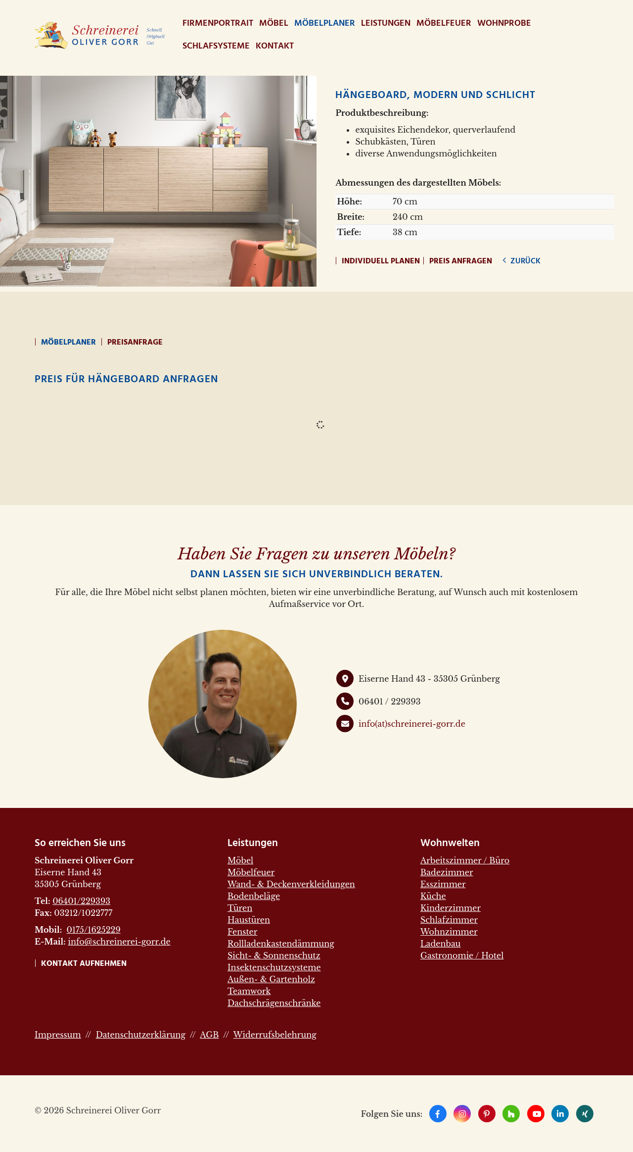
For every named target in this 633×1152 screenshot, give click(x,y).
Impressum (58, 1035)
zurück (524, 261)
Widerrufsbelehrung (274, 1035)
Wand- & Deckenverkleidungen (291, 884)
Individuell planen (381, 261)
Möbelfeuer (443, 23)
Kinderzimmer (450, 908)
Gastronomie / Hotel (461, 955)
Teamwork (249, 991)
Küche (433, 896)
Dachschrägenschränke (273, 1003)
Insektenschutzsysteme (274, 967)
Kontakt (275, 46)
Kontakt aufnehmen (84, 963)
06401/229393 (81, 901)
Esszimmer (443, 884)
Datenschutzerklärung (140, 1035)
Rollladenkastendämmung (280, 944)
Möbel (273, 23)
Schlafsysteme (216, 46)
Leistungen (385, 23)
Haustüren (248, 920)
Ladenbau (440, 944)
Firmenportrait (217, 23)
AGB (209, 1035)
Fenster (242, 932)
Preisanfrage (135, 342)
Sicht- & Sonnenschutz (273, 955)
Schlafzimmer (449, 920)
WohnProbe (504, 23)
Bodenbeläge (253, 896)
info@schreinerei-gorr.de (119, 942)
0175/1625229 (93, 930)
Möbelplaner (324, 23)
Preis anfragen (460, 261)
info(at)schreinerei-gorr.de (412, 724)
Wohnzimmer (449, 932)
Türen (239, 908)
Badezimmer (446, 872)
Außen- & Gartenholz (271, 979)
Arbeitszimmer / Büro (464, 860)
